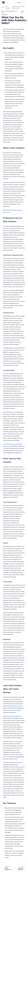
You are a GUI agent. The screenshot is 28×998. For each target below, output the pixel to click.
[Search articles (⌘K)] (20, 2)
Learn (3, 7)
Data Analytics (8, 7)
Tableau (20, 450)
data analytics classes (15, 706)
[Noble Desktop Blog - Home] (3, 2)
